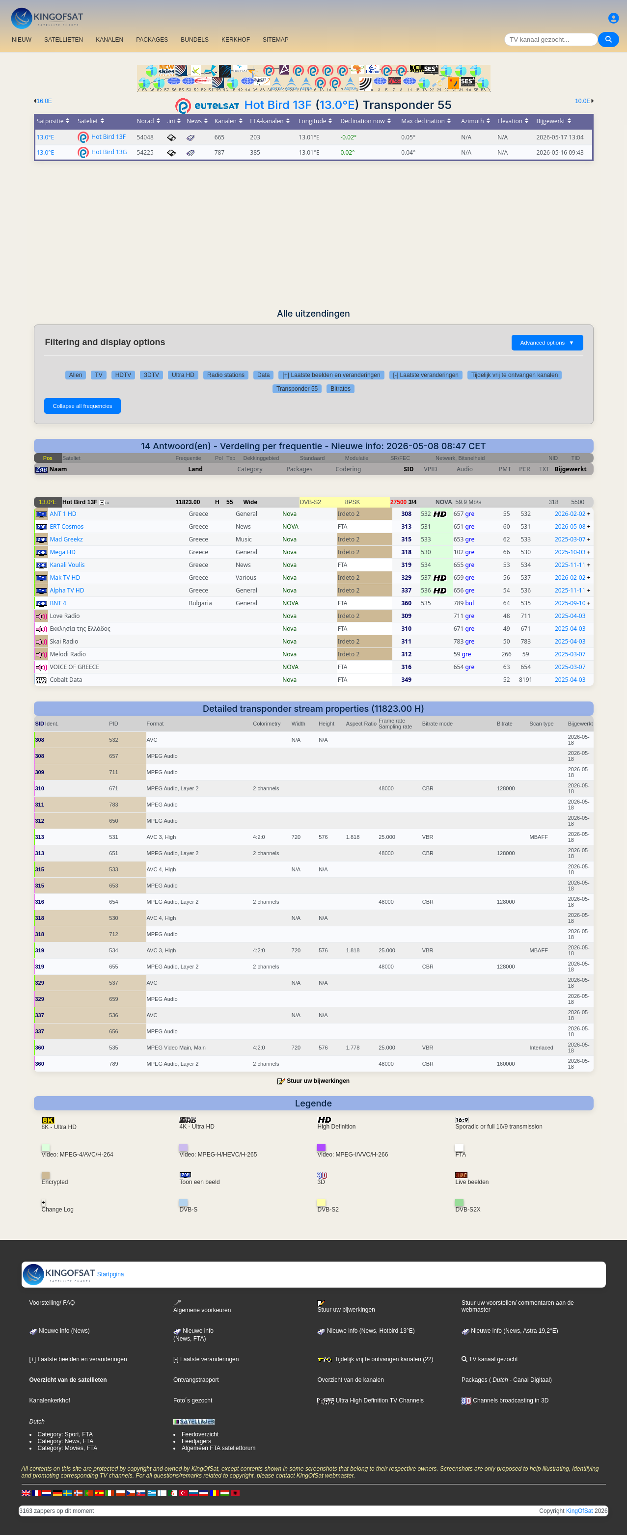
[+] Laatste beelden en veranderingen (331, 375)
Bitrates (340, 388)
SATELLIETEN (63, 39)
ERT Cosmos (66, 526)
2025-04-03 (570, 616)
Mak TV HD (65, 577)
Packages (475, 1379)
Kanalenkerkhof (49, 1400)
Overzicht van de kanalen (350, 1379)
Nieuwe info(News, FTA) (193, 1334)
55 (229, 502)
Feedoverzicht (200, 1434)
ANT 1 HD (63, 514)
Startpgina (73, 1274)
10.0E (582, 101)
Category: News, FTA (66, 1441)
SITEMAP (276, 39)
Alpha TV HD (67, 590)
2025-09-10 (570, 603)
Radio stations (226, 375)
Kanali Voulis (67, 565)
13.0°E (337, 105)
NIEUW (21, 39)
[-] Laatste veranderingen (426, 375)
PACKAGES (152, 39)
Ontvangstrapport (196, 1379)
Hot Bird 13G (109, 151)
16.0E (44, 101)
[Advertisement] (314, 234)
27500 (398, 502)
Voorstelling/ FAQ (52, 1302)
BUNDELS (195, 39)
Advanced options (547, 343)
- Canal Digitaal (529, 1379)
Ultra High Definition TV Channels (370, 1400)
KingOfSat (579, 1511)
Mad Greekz (66, 539)
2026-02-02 (570, 514)
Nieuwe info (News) (59, 1330)
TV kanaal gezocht (490, 1359)
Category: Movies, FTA (68, 1448)
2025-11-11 (570, 565)
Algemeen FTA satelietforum (219, 1448)
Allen (75, 375)
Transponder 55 (297, 388)
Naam (58, 469)
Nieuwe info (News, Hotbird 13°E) (365, 1330)
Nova (289, 514)
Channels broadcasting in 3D (505, 1400)
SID (408, 469)
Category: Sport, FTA (65, 1434)
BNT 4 (58, 603)
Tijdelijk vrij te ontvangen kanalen (514, 375)
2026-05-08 (570, 526)
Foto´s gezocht (192, 1400)
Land (196, 469)
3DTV (151, 375)
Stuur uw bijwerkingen (318, 1080)
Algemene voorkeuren (202, 1306)
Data (263, 375)
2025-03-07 (570, 539)
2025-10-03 (570, 552)
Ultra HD (183, 375)
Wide (251, 502)
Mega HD (63, 552)
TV (98, 375)
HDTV (123, 375)
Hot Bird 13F (278, 105)
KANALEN (109, 39)
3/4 (413, 502)
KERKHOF (235, 39)
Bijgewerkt (571, 469)
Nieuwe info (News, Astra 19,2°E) (510, 1330)
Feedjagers (196, 1441)
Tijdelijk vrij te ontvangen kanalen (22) (375, 1359)
